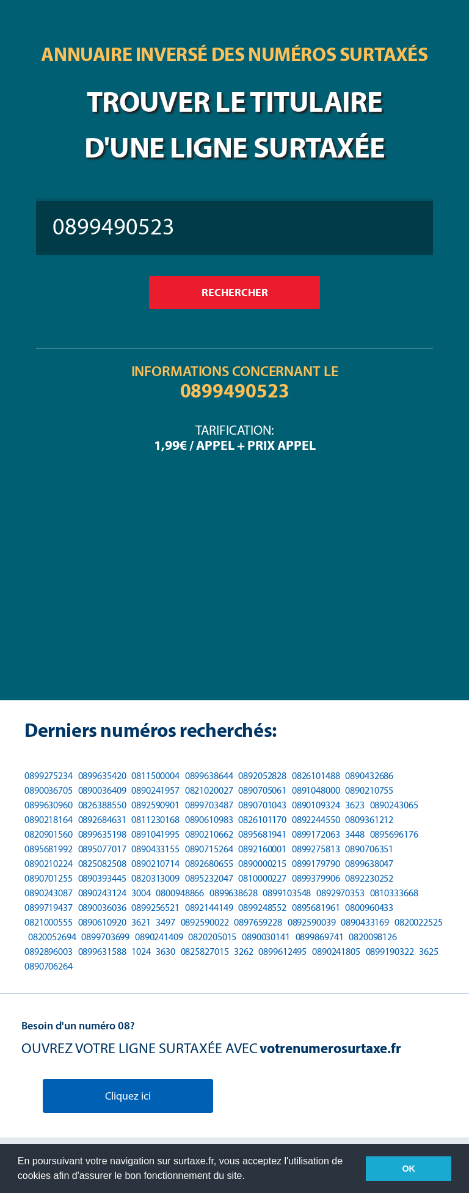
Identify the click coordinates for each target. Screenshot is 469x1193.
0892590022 (205, 922)
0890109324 (316, 805)
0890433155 (155, 849)
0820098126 (373, 937)
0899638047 (369, 863)
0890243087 (48, 893)
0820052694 (52, 937)
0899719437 (48, 907)
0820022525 (418, 922)
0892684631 (102, 819)
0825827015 (205, 951)
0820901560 (48, 834)
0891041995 (155, 834)
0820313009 (155, 878)
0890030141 (266, 937)
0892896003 (48, 951)
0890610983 (209, 819)
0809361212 (369, 819)
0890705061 (262, 790)
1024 (141, 951)
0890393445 (102, 878)
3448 (355, 834)
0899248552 (262, 907)
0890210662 (209, 834)
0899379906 (316, 878)
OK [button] (408, 1168)
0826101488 (316, 775)
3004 (141, 893)
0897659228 (258, 922)
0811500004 (155, 775)
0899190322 (390, 951)
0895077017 (102, 849)
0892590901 (155, 805)
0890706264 (48, 966)
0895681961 (316, 907)
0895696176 (394, 834)
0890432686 (369, 775)
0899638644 (209, 775)
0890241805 (336, 951)
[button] (249, 1177)
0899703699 (105, 937)
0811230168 (155, 819)
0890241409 (159, 937)
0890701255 (48, 878)
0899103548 (287, 893)
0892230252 (369, 878)
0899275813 (316, 849)
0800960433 (369, 907)
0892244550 (316, 819)
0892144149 (209, 907)
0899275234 (48, 775)
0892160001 (262, 849)
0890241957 (155, 790)
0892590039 (312, 922)
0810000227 (262, 878)
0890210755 (369, 790)
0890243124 (102, 893)
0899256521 (155, 907)
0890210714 (155, 863)
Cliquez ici (128, 1096)
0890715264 (209, 849)
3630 (165, 951)
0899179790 (316, 863)
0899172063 (316, 834)
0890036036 (102, 907)
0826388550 (102, 805)
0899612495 (282, 951)
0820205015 (212, 937)
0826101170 (262, 819)
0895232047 (209, 878)
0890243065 (394, 805)
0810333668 (394, 893)
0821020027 (209, 790)
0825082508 (102, 863)
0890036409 (102, 790)
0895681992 (48, 849)
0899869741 (320, 937)
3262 (243, 951)
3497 (165, 922)
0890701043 (262, 805)
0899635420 (102, 775)
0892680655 (209, 863)
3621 (141, 922)
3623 (355, 805)
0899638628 (233, 893)
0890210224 (48, 863)
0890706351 (369, 849)
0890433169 (365, 922)
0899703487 (209, 805)
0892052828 (262, 775)
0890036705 (48, 790)
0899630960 (48, 805)
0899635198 (102, 834)
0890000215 (262, 863)
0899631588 (102, 951)
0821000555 (48, 922)
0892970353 (340, 893)
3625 (428, 951)
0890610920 (102, 922)
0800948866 (180, 893)
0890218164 (48, 819)
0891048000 (316, 790)
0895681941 (262, 834)
